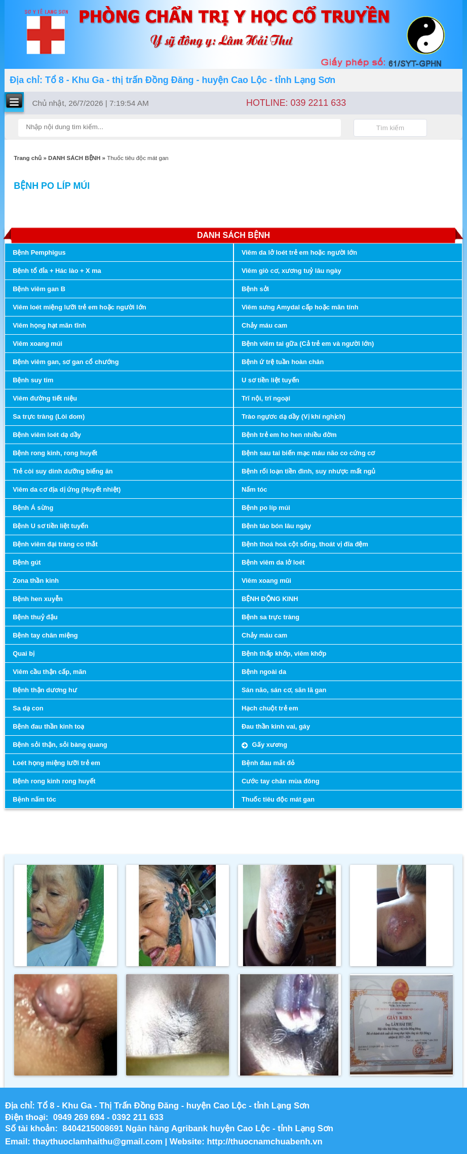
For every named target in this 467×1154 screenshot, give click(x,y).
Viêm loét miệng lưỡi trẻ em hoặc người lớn (79, 307)
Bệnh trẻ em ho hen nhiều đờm (289, 435)
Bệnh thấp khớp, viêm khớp (284, 653)
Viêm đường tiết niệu (45, 398)
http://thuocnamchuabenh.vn (266, 1141)
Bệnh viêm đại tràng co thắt (55, 544)
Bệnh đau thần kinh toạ (48, 726)
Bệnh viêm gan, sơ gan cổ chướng (66, 362)
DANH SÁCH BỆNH (74, 158)
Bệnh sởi (255, 289)
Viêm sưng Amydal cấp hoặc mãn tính (300, 307)
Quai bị (23, 653)
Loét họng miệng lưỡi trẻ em (56, 763)
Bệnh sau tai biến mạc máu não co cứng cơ (308, 453)
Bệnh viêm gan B (39, 289)
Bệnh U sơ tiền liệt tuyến (50, 526)
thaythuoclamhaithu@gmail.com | (101, 1141)
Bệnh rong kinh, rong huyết (55, 453)
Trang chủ (28, 158)
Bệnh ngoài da (264, 671)
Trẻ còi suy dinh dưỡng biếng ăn (62, 471)
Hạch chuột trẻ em (270, 708)
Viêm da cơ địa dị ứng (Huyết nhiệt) (67, 489)
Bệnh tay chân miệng (45, 635)
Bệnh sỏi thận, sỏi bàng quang (60, 744)
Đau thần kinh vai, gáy (276, 726)
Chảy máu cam (264, 325)
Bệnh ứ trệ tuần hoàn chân (283, 362)
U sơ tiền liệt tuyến (270, 380)
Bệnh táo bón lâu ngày (276, 526)
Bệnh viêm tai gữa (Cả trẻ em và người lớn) (308, 343)
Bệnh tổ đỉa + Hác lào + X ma (57, 270)
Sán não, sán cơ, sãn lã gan (284, 690)
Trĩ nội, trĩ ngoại (266, 398)
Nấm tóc (254, 489)
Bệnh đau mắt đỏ (268, 763)
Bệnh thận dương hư (45, 690)
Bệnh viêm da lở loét (273, 562)
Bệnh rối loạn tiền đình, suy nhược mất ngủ (308, 471)
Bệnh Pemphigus (39, 252)
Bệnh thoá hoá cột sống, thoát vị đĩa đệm (305, 544)
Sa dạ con (28, 708)
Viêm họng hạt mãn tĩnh (49, 325)
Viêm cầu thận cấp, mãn (49, 671)
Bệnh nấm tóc (34, 799)
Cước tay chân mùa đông (281, 781)
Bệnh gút (27, 562)
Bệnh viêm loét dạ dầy (47, 435)
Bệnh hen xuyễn (38, 599)
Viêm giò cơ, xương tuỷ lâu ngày (291, 270)
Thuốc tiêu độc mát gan (278, 799)
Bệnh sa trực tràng (270, 617)
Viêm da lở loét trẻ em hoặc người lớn (299, 252)
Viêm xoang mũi (266, 580)
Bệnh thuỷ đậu (35, 617)
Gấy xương (268, 744)
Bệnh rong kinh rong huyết (54, 781)
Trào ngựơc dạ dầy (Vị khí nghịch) (293, 416)
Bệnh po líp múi (266, 507)
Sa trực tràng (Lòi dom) (49, 416)
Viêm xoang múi (37, 343)
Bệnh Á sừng (33, 507)
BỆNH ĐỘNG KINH (270, 599)
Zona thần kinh (36, 580)
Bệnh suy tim (33, 380)
